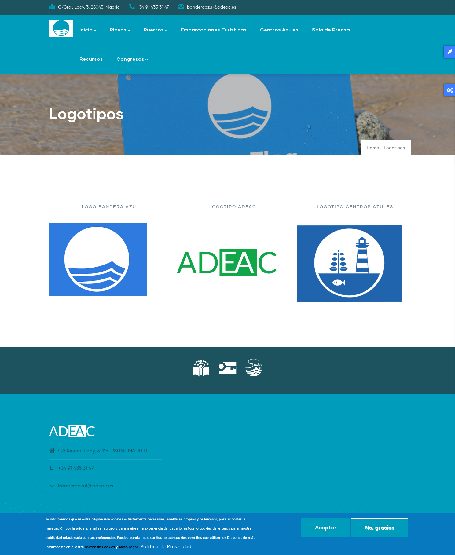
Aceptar (325, 529)
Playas (120, 30)
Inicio (87, 30)
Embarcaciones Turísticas (214, 29)
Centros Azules (279, 29)
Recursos (91, 59)
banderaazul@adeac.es (81, 486)
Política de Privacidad (165, 548)
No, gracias (379, 529)
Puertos (155, 30)
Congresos (132, 59)
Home (373, 148)
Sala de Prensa (331, 29)
